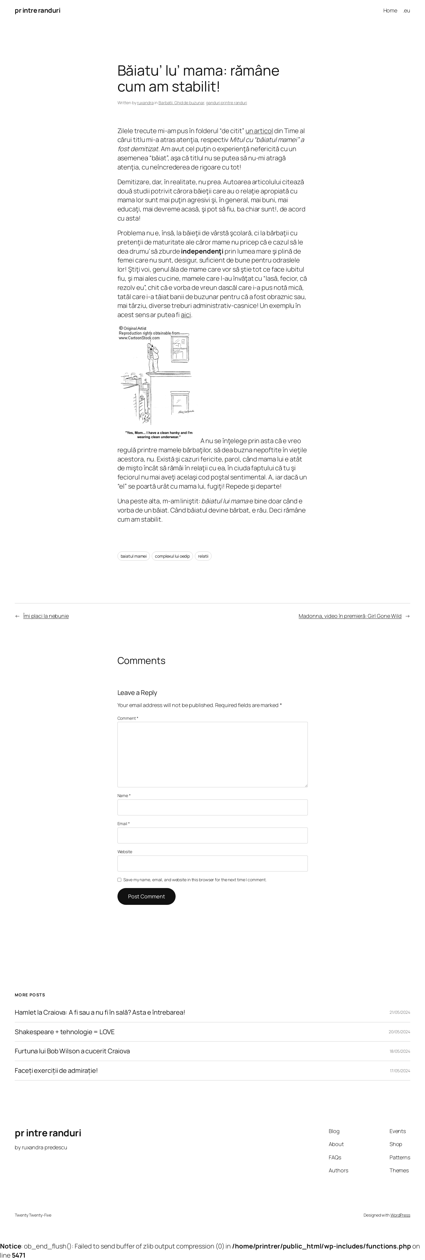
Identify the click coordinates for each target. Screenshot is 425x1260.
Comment (127, 718)
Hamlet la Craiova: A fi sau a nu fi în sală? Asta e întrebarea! (100, 1012)
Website (124, 851)
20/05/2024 (399, 1031)
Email (123, 823)
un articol (259, 130)
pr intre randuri (37, 10)
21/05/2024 (400, 1012)
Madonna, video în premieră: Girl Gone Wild (350, 615)
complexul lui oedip (172, 556)
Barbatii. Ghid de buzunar (181, 102)
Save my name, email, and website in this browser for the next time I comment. (194, 879)
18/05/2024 (400, 1051)
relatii (203, 556)
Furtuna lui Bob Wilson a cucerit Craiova (72, 1051)
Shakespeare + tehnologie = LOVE (65, 1032)
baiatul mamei (134, 556)
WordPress (400, 1215)
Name (124, 795)
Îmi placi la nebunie (46, 615)
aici (186, 314)
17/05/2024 (400, 1070)
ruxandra (145, 102)
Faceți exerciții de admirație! (56, 1070)
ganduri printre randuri (226, 102)
